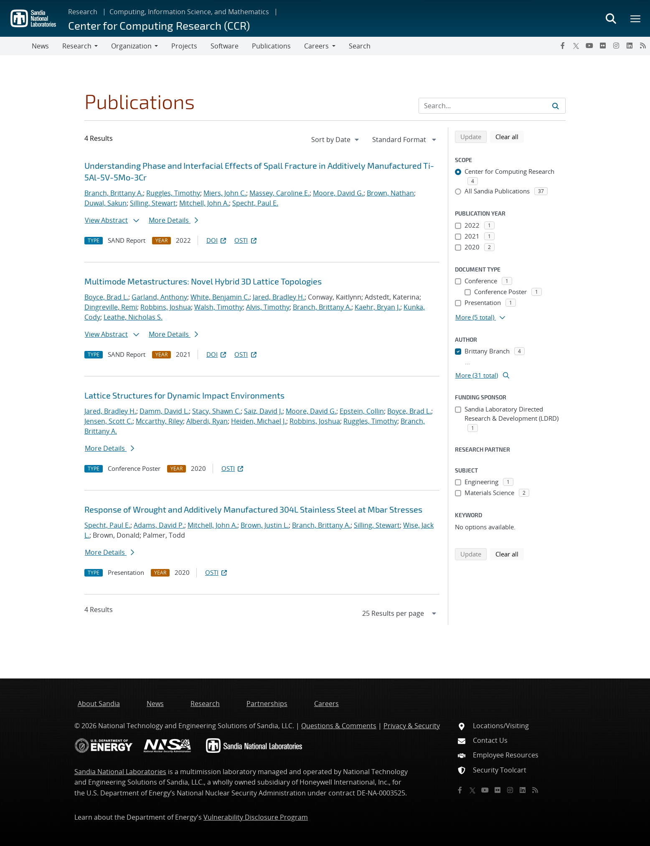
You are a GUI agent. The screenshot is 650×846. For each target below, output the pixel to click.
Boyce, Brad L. (106, 297)
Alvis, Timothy (267, 307)
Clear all (509, 136)
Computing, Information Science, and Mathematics (189, 11)
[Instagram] (616, 45)
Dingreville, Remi (110, 307)
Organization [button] (131, 46)
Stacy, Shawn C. (216, 411)
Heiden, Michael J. (258, 421)
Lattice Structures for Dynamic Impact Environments (184, 395)
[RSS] (643, 45)
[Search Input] (492, 106)
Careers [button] (316, 46)
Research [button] (76, 46)
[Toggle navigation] (16, 46)
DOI (217, 240)
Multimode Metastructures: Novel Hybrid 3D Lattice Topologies (203, 281)
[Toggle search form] (611, 18)
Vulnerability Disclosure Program (255, 817)
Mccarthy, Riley (159, 421)
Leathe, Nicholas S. (133, 317)
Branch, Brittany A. (113, 193)
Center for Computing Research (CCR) (159, 25)
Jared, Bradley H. (279, 297)
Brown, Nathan (390, 193)
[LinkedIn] (629, 45)
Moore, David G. (338, 193)
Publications (271, 46)
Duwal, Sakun (105, 203)
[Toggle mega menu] (636, 18)
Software (225, 46)
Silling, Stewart (153, 203)
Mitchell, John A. (204, 203)
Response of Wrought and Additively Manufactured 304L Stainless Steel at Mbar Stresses (253, 509)
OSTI (246, 240)
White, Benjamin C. (219, 297)
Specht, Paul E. (255, 203)
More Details (173, 220)
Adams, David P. (159, 525)
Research (82, 11)
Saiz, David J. (263, 411)
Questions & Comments (338, 725)
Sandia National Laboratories (120, 771)
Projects (184, 46)
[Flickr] (603, 45)
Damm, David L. (164, 411)
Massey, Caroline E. (279, 193)
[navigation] (336, 139)
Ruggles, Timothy (173, 193)
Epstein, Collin (362, 411)
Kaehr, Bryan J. (377, 307)
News (40, 46)
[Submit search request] (556, 106)
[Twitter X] (576, 45)
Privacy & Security (411, 725)
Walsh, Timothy (218, 307)
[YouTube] (589, 45)
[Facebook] (562, 45)
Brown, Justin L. (265, 525)
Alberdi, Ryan (207, 421)
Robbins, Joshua (165, 307)
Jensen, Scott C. (108, 421)
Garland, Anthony (159, 297)
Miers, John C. (224, 193)
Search (360, 46)
